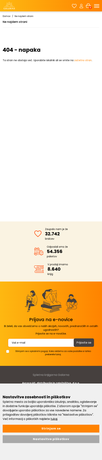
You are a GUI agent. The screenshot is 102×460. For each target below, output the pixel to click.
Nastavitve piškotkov (51, 439)
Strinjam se (51, 428)
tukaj (54, 419)
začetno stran (83, 60)
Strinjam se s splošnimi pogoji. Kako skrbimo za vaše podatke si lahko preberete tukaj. (53, 353)
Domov (7, 16)
